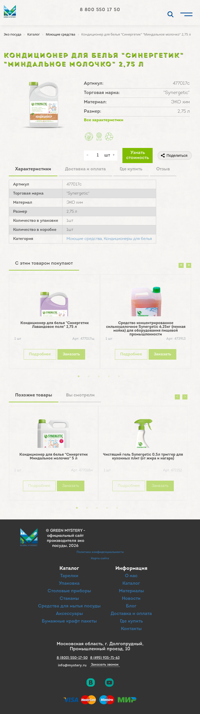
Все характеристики (103, 120)
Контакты (131, 629)
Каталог (131, 583)
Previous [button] (181, 265)
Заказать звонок (105, 665)
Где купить (131, 169)
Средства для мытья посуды (69, 606)
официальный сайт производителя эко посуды (65, 541)
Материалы (131, 591)
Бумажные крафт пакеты (69, 621)
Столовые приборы (69, 591)
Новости (131, 598)
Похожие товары (33, 395)
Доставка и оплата (85, 169)
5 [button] (118, 376)
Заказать (71, 354)
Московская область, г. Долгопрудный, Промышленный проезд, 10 (100, 646)
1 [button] (78, 376)
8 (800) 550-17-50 (72, 658)
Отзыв (163, 169)
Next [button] (188, 265)
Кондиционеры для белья (128, 239)
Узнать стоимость (137, 155)
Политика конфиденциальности (100, 552)
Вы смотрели (80, 395)
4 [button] (108, 376)
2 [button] (88, 376)
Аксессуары (69, 613)
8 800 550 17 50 (100, 10)
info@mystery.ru (72, 665)
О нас (131, 576)
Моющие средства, (84, 239)
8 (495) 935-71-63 (105, 658)
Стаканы (69, 598)
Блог (131, 606)
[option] (54, 322)
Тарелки (69, 576)
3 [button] (98, 376)
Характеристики (33, 169)
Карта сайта (100, 558)
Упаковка (69, 583)
